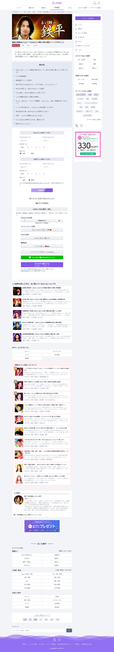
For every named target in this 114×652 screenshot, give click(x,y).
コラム (70, 8)
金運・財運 (57, 577)
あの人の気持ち (81, 94)
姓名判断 (57, 355)
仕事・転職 (27, 577)
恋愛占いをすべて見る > (65, 551)
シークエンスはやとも (91, 103)
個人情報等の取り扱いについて (39, 183)
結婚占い (57, 565)
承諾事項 (30, 213)
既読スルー (89, 111)
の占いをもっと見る (28, 515)
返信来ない (80, 111)
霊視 (87, 99)
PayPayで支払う (42, 238)
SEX (41, 619)
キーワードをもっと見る (94, 119)
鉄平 (25, 619)
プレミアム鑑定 (23, 12)
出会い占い (27, 565)
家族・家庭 (57, 581)
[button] (42, 221)
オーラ (27, 355)
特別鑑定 (57, 7)
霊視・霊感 (27, 600)
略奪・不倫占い (27, 562)
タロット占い (81, 79)
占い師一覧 (79, 37)
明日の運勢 (57, 584)
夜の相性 (40, 12)
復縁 (87, 107)
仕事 (97, 111)
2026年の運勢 (87, 115)
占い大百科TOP (15, 12)
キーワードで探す (95, 8)
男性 (32, 154)
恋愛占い (29, 12)
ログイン (36, 269)
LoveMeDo (80, 99)
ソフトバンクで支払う (42, 252)
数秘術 (27, 358)
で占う (42, 190)
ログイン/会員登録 (88, 18)
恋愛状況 (57, 555)
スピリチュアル (57, 351)
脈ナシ (79, 103)
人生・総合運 (81, 59)
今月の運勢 (57, 588)
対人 (27, 581)
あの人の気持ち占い (27, 555)
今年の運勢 (27, 588)
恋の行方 (27, 558)
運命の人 (81, 68)
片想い (96, 94)
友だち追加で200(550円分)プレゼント (42, 257)
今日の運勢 (27, 584)
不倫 (90, 94)
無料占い (44, 8)
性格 (57, 619)
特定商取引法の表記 (86, 644)
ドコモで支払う (42, 246)
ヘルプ (78, 50)
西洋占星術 (95, 79)
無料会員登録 (24, 271)
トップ (18, 8)
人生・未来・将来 (57, 574)
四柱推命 (57, 607)
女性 (23, 154)
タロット (27, 351)
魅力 (52, 619)
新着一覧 (31, 8)
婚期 (94, 64)
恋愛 (23, 45)
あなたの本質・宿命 (27, 574)
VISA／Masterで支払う (42, 230)
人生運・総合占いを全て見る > (63, 570)
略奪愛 (93, 107)
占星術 (57, 596)
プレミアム (16, 45)
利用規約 (24, 213)
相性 (46, 619)
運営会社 (77, 644)
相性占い (35, 12)
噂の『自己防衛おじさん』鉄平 (32, 496)
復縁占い (57, 558)
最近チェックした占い (82, 46)
